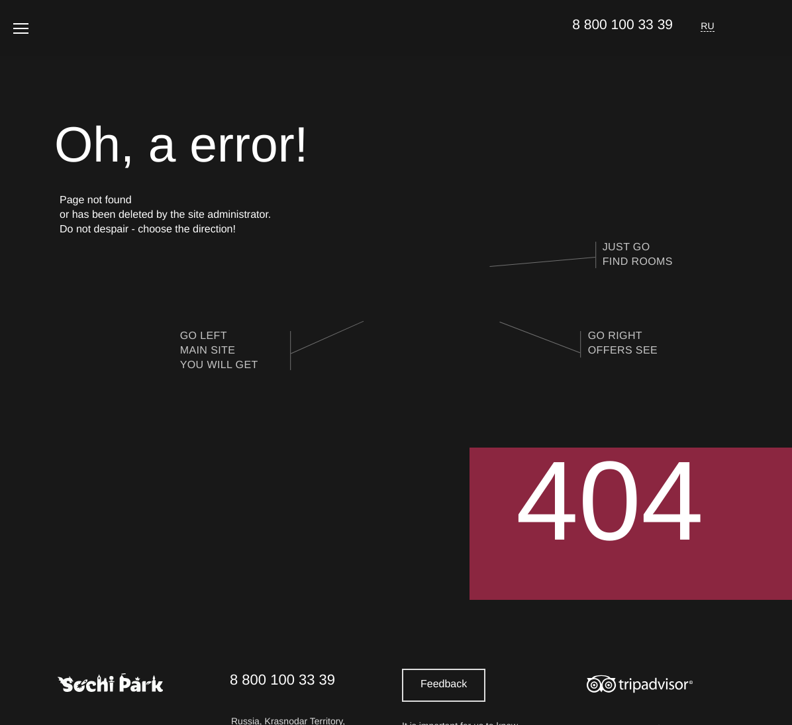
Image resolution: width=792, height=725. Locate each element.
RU (708, 26)
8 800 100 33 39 (622, 24)
